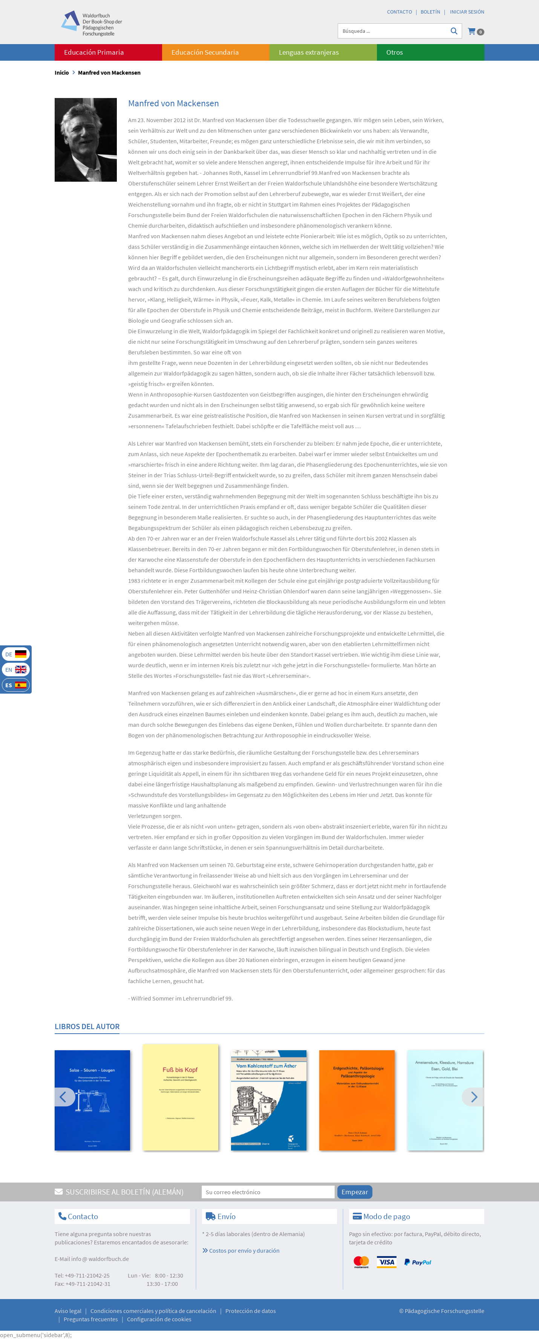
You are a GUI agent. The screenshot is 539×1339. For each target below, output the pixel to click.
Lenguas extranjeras (309, 52)
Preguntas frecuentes (91, 1319)
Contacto (399, 11)
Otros (394, 52)
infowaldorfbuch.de (100, 1258)
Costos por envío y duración (241, 1250)
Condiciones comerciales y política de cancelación (153, 1310)
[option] (94, 1101)
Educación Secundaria (205, 52)
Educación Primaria (94, 52)
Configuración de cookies (159, 1319)
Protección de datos (250, 1310)
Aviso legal (68, 1310)
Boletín (430, 11)
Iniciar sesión (467, 11)
